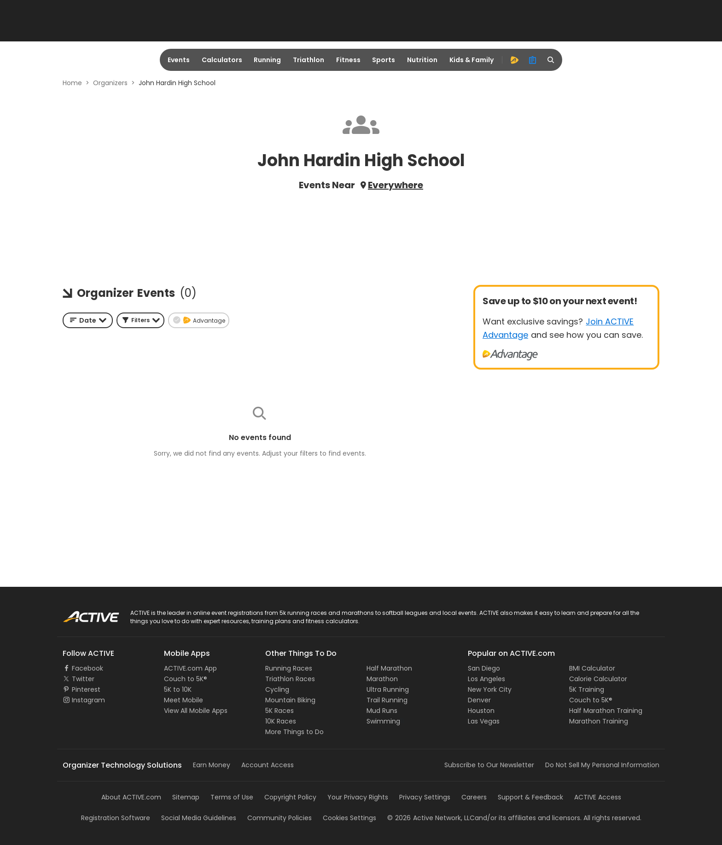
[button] (140, 320)
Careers (474, 797)
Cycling (277, 689)
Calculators (222, 59)
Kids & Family (471, 59)
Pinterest (86, 689)
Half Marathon (389, 668)
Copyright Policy (290, 797)
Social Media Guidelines (198, 817)
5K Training (586, 689)
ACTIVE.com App (190, 668)
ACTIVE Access (597, 797)
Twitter (83, 678)
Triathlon (308, 59)
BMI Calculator (592, 668)
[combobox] (88, 320)
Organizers (110, 82)
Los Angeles (486, 678)
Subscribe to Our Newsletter (489, 765)
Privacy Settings (424, 797)
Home (72, 82)
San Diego (484, 668)
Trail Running (387, 700)
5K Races (279, 710)
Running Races (288, 668)
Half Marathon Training (605, 710)
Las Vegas (484, 721)
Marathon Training (598, 721)
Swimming (383, 721)
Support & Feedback (530, 797)
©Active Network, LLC (431, 817)
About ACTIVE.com (131, 797)
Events (179, 59)
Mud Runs (382, 710)
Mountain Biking (290, 700)
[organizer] (532, 60)
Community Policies (279, 817)
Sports (383, 59)
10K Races (280, 721)
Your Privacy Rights (357, 797)
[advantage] (514, 60)
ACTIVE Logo (82, 613)
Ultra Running (388, 689)
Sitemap (185, 797)
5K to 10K (178, 689)
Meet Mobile (183, 700)
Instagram (88, 700)
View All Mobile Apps (195, 710)
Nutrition (422, 59)
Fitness (348, 59)
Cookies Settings (349, 817)
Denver (479, 700)
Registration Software (115, 817)
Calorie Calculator (598, 678)
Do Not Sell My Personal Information (602, 765)
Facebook (87, 668)
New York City (490, 689)
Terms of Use (231, 797)
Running (267, 59)
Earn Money (211, 765)
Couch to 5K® (185, 678)
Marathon (382, 678)
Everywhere (395, 185)
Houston (481, 710)
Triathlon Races (290, 678)
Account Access (267, 765)
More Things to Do (294, 731)
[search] (551, 60)
